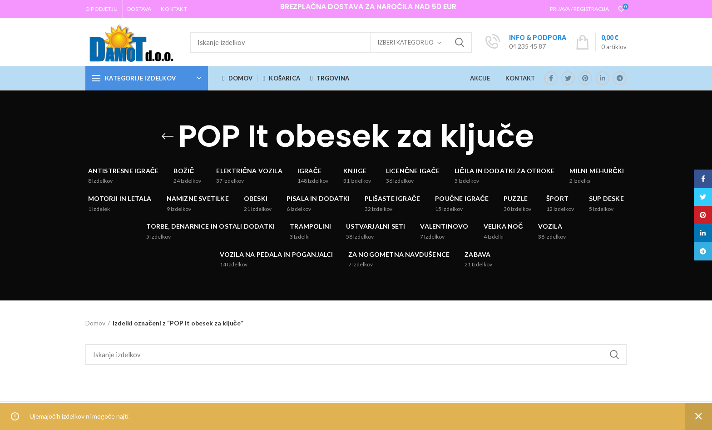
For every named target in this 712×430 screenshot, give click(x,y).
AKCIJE (480, 78)
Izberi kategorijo (405, 42)
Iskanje (459, 42)
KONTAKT (520, 78)
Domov (95, 323)
